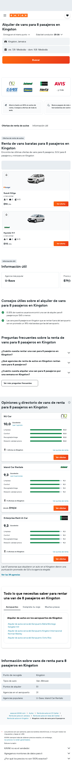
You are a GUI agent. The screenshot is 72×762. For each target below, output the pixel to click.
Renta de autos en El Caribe (48, 713)
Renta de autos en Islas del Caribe (46, 716)
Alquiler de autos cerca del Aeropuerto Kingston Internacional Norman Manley (35, 632)
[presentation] (69, 402)
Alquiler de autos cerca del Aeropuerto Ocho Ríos (29, 637)
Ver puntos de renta (60, 450)
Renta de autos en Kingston (18, 718)
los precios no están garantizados (17, 740)
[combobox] (16, 34)
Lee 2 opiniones (16, 476)
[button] (5, 15)
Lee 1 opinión (17, 425)
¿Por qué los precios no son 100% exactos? (37, 758)
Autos (31, 713)
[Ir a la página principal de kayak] (19, 15)
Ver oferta (61, 204)
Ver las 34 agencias (10, 574)
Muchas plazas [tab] (52, 607)
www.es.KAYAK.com (17, 713)
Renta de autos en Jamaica (19, 716)
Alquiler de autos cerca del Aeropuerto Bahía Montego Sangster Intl (32, 625)
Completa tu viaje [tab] (31, 607)
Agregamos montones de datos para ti (37, 753)
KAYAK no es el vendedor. (37, 748)
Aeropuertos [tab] (12, 607)
